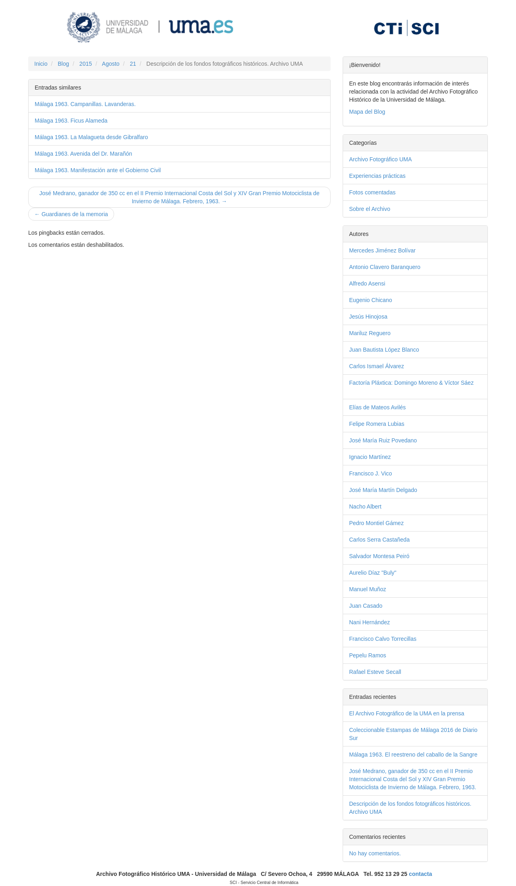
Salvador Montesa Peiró (392, 556)
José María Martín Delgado (396, 490)
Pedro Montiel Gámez (389, 523)
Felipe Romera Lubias (389, 424)
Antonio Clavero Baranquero (398, 267)
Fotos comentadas (387, 192)
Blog (63, 63)
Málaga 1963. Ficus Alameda (71, 120)
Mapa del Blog (367, 111)
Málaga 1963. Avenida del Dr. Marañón (83, 153)
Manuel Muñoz (380, 589)
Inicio (41, 63)
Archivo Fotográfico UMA (394, 159)
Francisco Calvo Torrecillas (395, 639)
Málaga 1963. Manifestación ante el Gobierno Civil (98, 170)
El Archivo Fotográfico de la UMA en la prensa (406, 713)
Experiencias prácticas (390, 176)
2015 (85, 63)
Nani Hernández (382, 622)
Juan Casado (378, 605)
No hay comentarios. (375, 853)
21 (133, 63)
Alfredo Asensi (380, 283)
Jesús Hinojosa (381, 316)
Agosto (111, 63)
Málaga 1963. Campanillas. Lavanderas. (85, 104)
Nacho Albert (378, 506)
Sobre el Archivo (382, 209)
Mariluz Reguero (382, 333)
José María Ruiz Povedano (395, 440)
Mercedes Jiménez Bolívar (396, 250)
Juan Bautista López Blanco (397, 349)
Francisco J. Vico (383, 473)
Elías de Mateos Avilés (390, 407)
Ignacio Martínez (382, 457)
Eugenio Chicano (383, 300)
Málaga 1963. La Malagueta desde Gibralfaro (91, 137)
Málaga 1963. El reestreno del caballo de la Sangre (413, 754)
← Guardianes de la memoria (71, 214)
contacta (420, 874)
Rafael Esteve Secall (388, 672)
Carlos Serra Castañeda (392, 539)
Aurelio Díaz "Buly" (385, 572)
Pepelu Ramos (380, 655)
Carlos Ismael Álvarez (389, 366)
